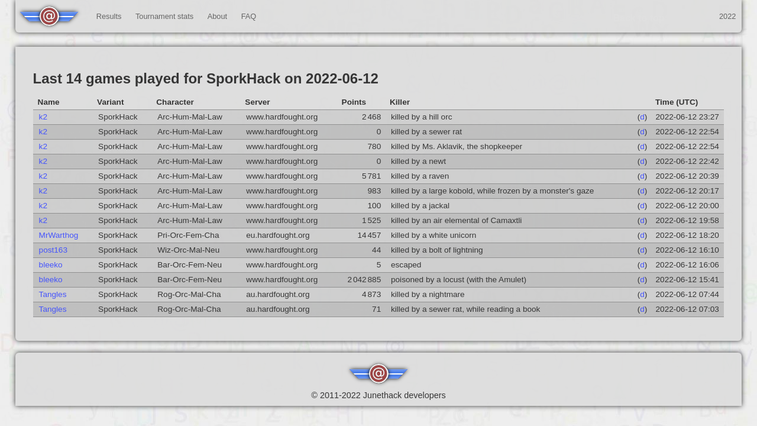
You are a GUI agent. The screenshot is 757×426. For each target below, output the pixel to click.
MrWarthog (59, 235)
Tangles (53, 294)
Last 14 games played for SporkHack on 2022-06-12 (205, 78)
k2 (43, 116)
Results (109, 16)
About (217, 16)
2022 (727, 16)
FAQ (249, 16)
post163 (53, 250)
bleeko (51, 264)
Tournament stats (164, 16)
